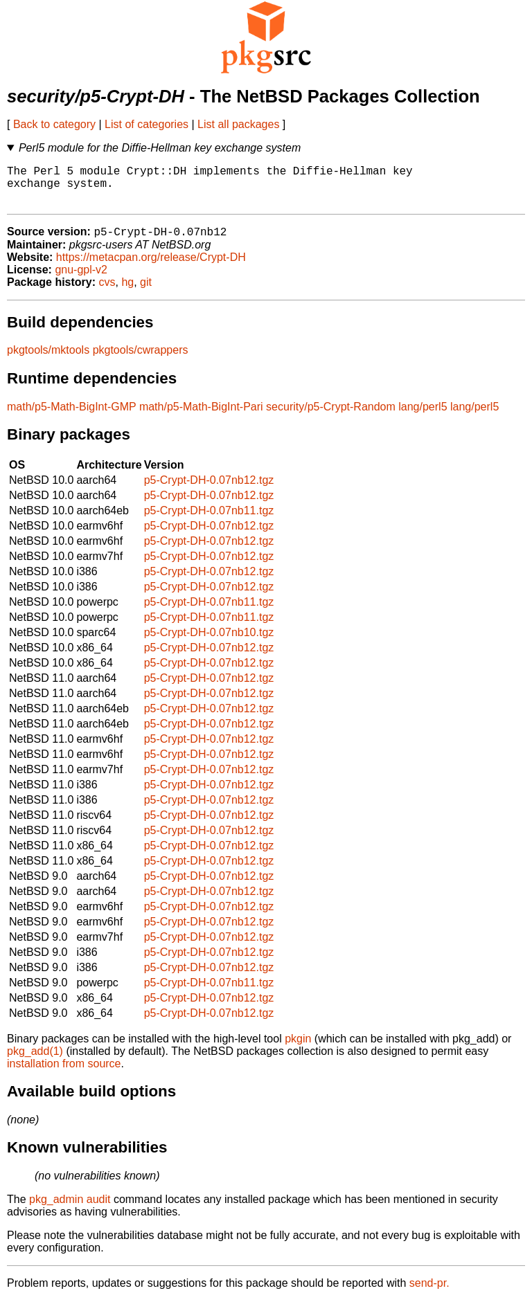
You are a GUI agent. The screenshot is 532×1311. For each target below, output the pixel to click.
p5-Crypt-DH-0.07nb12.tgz (209, 490)
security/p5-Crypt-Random (331, 417)
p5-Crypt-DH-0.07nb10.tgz (209, 643)
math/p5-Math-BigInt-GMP (71, 417)
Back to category (54, 124)
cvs (107, 292)
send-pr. (429, 1293)
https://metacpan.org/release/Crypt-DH (151, 267)
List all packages (238, 124)
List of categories (146, 124)
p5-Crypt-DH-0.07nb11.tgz (209, 521)
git (146, 292)
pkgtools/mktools (48, 360)
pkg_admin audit (69, 1209)
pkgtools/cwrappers (140, 360)
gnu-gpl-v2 (81, 280)
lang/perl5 (422, 417)
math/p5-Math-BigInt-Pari (201, 417)
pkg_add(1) (35, 1061)
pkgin (298, 1049)
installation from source (64, 1074)
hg (127, 292)
